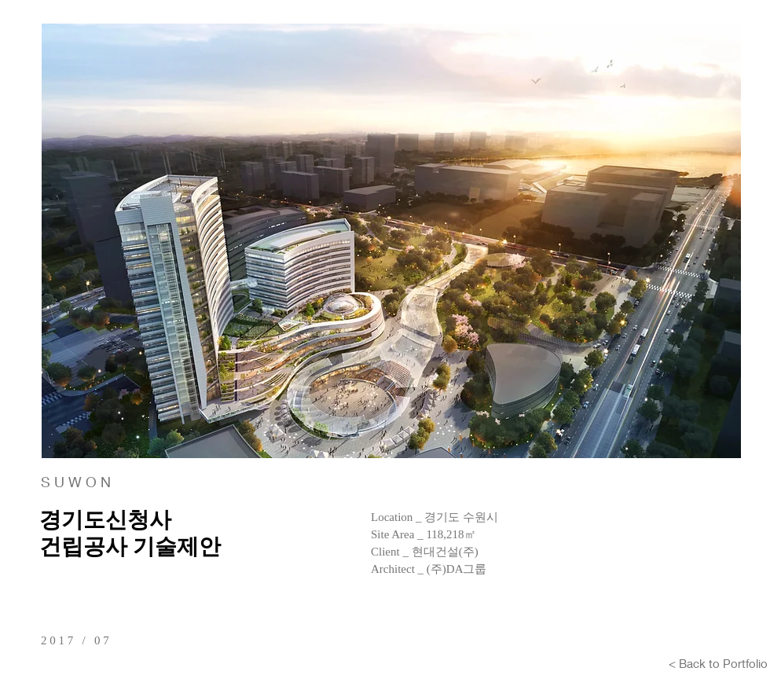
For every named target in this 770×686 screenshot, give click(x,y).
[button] (391, 241)
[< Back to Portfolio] (718, 663)
